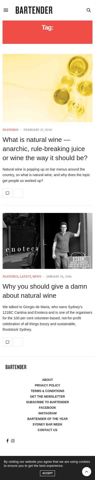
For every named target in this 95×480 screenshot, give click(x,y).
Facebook (47, 408)
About (47, 380)
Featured (10, 129)
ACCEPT (47, 473)
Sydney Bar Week (48, 424)
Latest (25, 276)
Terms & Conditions (47, 391)
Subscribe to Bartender (47, 402)
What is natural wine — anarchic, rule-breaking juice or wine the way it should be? (45, 149)
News (36, 276)
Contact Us (48, 430)
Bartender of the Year (47, 419)
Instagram (48, 413)
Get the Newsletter (47, 396)
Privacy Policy (47, 385)
